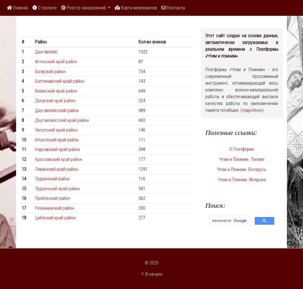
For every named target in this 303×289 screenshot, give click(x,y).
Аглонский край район (56, 61)
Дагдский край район (55, 100)
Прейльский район (52, 198)
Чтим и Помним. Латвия (241, 159)
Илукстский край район (57, 140)
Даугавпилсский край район (62, 120)
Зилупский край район (56, 130)
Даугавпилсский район (57, 110)
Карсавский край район (57, 149)
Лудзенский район (52, 178)
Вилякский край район (56, 91)
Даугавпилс (46, 51)
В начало (154, 274)
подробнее (252, 110)
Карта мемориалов (136, 7)
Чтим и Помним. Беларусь (241, 169)
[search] (229, 221)
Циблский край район (55, 217)
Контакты (173, 7)
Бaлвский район (50, 71)
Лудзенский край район (57, 188)
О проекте (44, 7)
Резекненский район (54, 208)
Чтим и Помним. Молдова (242, 179)
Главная (17, 7)
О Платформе (241, 149)
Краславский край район (58, 159)
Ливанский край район (56, 169)
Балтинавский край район (59, 81)
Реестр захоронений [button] (84, 7)
